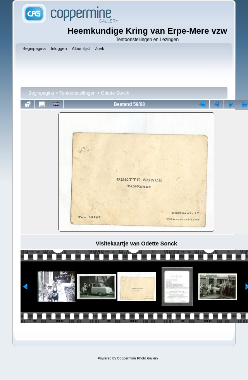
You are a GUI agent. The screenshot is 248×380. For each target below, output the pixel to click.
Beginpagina (41, 93)
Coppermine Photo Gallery (137, 358)
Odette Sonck (115, 93)
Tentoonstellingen (77, 93)
